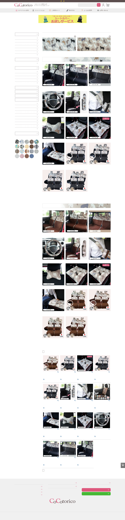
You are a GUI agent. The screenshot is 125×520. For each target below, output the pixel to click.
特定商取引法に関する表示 (48, 483)
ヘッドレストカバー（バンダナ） (16, 88)
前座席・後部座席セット (16, 49)
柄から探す (15, 25)
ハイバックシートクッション (16, 77)
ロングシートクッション (16, 74)
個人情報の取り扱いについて (48, 486)
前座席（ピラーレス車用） (16, 41)
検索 (99, 5)
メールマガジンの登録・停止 (82, 483)
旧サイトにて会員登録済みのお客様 (15, 495)
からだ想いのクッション (16, 83)
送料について (15, 489)
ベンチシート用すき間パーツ (16, 96)
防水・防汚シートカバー (16, 55)
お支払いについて (15, 486)
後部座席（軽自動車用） (16, 44)
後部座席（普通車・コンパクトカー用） (16, 46)
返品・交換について (15, 492)
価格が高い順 (48, 351)
